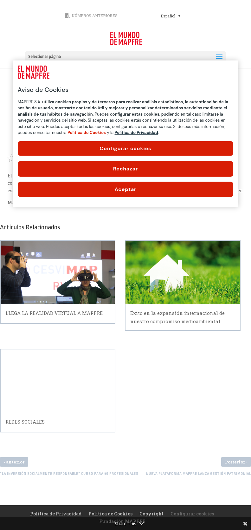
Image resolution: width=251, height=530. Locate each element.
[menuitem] (170, 15)
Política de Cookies (110, 514)
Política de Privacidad (55, 514)
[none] (191, 15)
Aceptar (126, 189)
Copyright (151, 514)
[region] (126, 134)
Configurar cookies (125, 148)
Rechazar (125, 168)
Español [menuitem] (168, 15)
